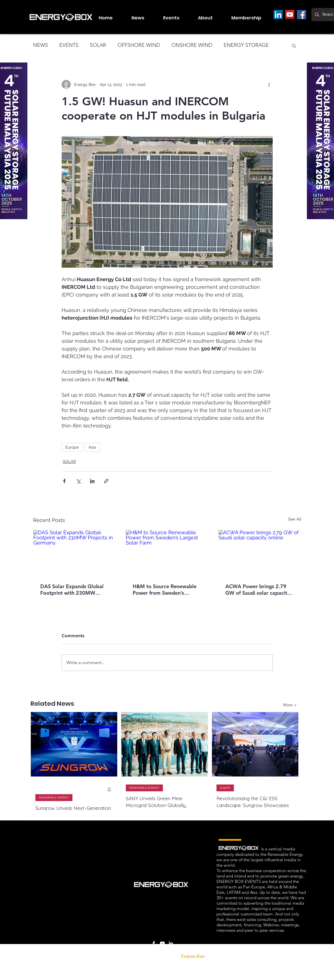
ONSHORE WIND (191, 45)
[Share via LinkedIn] (92, 481)
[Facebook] (301, 14)
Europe (72, 447)
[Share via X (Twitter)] (78, 481)
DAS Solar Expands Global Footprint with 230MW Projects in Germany (72, 589)
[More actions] (269, 84)
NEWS (40, 45)
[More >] (290, 705)
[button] (176, 18)
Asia (92, 447)
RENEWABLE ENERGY (54, 797)
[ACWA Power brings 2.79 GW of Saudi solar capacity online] (259, 553)
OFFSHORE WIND (139, 45)
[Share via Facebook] (64, 481)
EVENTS (68, 45)
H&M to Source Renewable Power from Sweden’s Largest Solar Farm (165, 589)
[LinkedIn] (278, 14)
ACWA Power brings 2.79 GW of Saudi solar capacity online (257, 589)
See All (294, 519)
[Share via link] (106, 481)
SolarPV (225, 787)
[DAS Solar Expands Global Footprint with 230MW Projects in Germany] (74, 553)
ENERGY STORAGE (246, 45)
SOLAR (98, 45)
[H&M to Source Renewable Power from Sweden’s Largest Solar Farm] (167, 553)
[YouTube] (289, 14)
